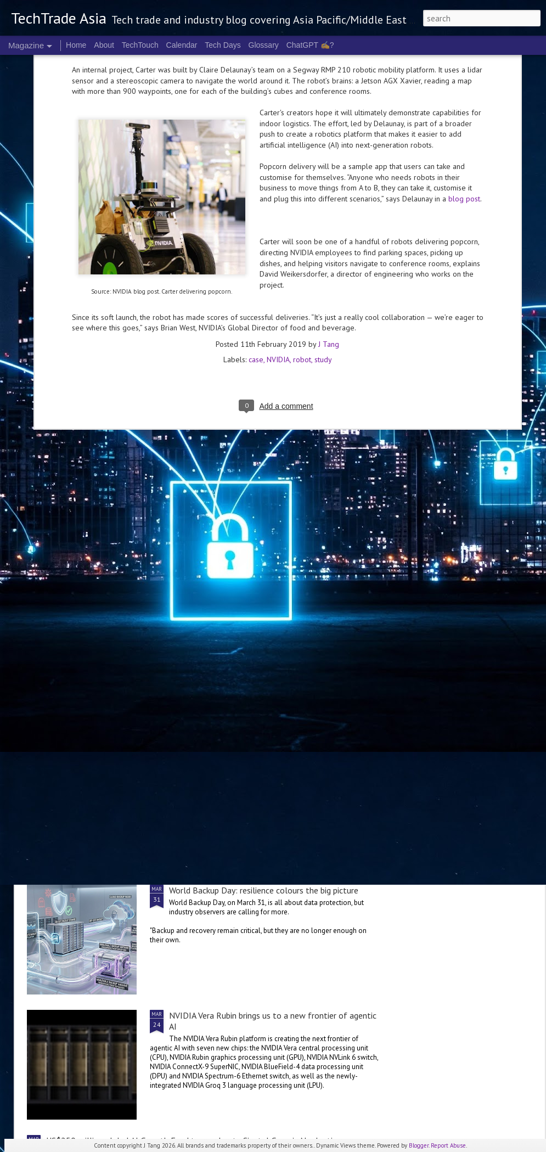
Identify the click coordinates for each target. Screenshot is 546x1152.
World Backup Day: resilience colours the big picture (263, 890)
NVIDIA (278, 182)
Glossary (264, 45)
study (323, 182)
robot (302, 182)
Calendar (182, 45)
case (256, 182)
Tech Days (222, 45)
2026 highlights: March (211, 765)
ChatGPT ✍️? (310, 45)
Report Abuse (448, 1145)
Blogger (419, 1145)
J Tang (328, 166)
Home (76, 45)
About (104, 45)
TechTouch (140, 45)
